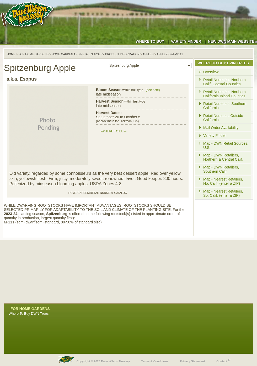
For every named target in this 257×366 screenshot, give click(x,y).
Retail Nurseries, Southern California (224, 106)
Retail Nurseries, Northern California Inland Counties (224, 94)
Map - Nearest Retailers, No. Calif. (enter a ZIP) (223, 181)
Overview (210, 72)
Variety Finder (186, 41)
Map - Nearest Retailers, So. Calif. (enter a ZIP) (223, 193)
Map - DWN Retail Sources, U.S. (225, 145)
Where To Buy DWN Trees (29, 314)
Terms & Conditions (154, 361)
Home (11, 54)
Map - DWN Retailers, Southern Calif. (221, 169)
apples (148, 54)
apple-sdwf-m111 (170, 54)
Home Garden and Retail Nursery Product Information (96, 54)
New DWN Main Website (232, 41)
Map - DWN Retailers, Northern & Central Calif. (223, 157)
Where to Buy (150, 41)
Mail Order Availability (220, 128)
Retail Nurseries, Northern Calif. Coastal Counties (224, 82)
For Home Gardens (34, 54)
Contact (223, 360)
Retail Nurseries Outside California (223, 118)
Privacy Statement (192, 361)
